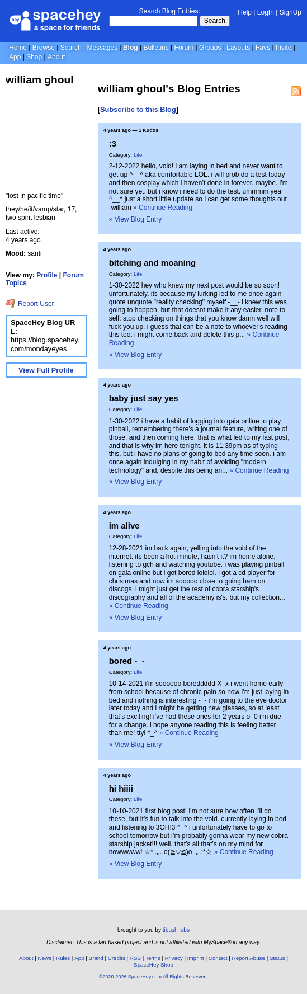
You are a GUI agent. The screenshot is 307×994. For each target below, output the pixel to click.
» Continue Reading (162, 207)
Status (277, 958)
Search (214, 21)
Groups (210, 47)
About (56, 57)
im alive (124, 525)
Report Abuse (248, 958)
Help (245, 12)
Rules (63, 958)
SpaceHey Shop (153, 965)
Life (138, 155)
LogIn (265, 12)
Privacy (174, 958)
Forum (184, 47)
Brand (96, 958)
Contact (218, 958)
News (45, 958)
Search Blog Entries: (169, 11)
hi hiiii (121, 788)
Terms (152, 958)
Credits (116, 958)
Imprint (195, 958)
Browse (43, 47)
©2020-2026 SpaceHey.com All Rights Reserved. (153, 976)
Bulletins (155, 47)
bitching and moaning (152, 262)
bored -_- (127, 661)
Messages (102, 47)
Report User (30, 304)
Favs (263, 47)
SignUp (290, 12)
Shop (34, 57)
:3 (112, 143)
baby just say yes (143, 398)
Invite (284, 47)
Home (18, 47)
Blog (130, 47)
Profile (46, 275)
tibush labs (176, 930)
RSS (135, 958)
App (15, 57)
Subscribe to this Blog (138, 109)
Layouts (238, 47)
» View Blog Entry (135, 219)
